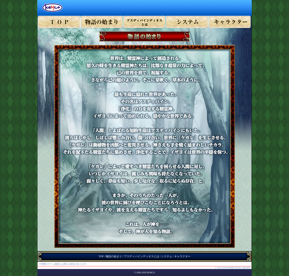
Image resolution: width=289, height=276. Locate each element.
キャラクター (229, 22)
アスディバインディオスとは (141, 256)
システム (187, 22)
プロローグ (101, 22)
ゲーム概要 (144, 22)
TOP (59, 22)
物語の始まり (114, 256)
